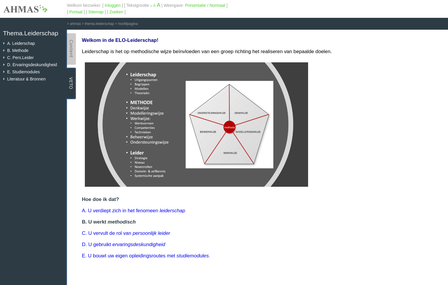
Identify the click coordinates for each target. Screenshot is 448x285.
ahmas (75, 24)
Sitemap (96, 12)
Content (71, 49)
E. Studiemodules (23, 71)
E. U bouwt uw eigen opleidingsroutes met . (146, 256)
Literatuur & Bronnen (26, 79)
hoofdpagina (128, 24)
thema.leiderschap (99, 24)
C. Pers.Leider (20, 57)
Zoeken (116, 12)
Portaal (75, 12)
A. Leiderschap (21, 43)
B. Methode (18, 50)
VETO (71, 83)
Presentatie (195, 5)
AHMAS (25, 8)
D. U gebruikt (123, 244)
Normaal (217, 5)
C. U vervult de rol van (126, 233)
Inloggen (113, 5)
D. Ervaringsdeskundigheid (32, 64)
